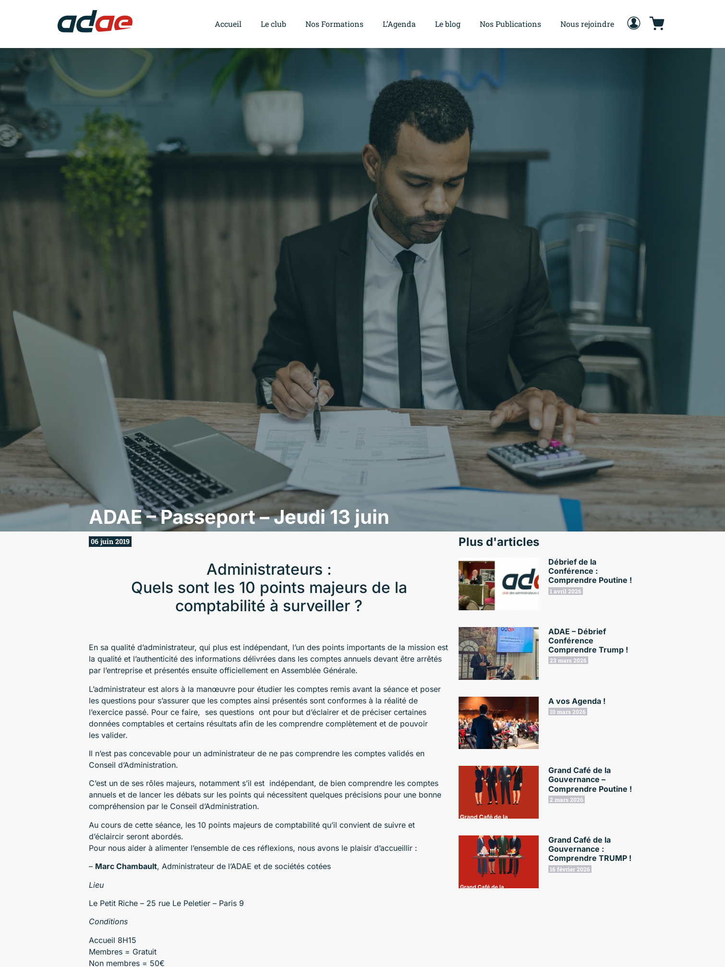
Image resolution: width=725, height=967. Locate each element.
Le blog (447, 24)
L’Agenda (399, 24)
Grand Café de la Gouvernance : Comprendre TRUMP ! (589, 849)
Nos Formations (334, 24)
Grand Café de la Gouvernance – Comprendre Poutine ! (590, 779)
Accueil (228, 24)
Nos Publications (510, 24)
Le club (273, 24)
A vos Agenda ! (576, 701)
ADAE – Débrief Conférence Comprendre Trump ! (588, 640)
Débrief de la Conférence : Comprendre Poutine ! (590, 571)
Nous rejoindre (587, 24)
